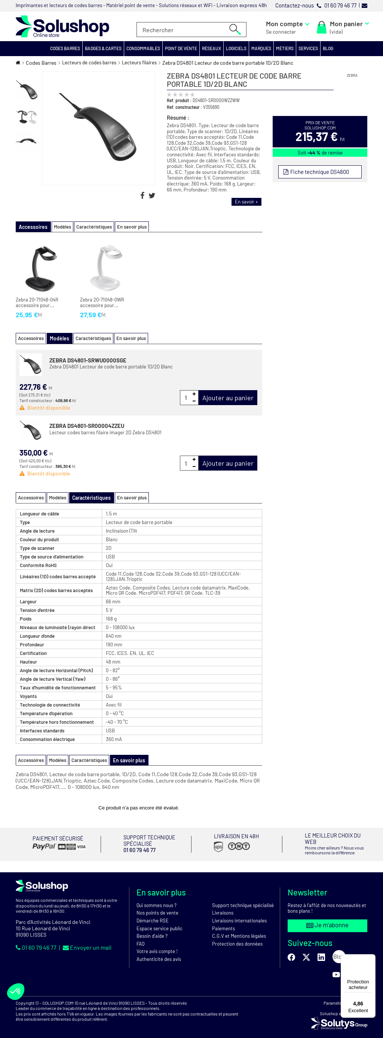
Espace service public (160, 923)
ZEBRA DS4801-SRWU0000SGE (87, 359)
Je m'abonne (327, 920)
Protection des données (237, 938)
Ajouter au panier (228, 397)
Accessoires (31, 338)
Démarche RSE (153, 915)
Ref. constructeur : (184, 107)
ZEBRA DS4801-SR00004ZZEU (86, 425)
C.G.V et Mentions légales (239, 931)
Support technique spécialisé (243, 900)
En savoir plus (127, 227)
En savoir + (246, 202)
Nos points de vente (157, 908)
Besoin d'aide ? (152, 931)
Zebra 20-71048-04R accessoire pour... (37, 302)
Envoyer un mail (87, 942)
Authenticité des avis (159, 954)
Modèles (57, 227)
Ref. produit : (179, 100)
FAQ (140, 938)
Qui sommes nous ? (157, 900)
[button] (65, 48)
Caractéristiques (89, 227)
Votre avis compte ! (157, 946)
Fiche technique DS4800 (318, 171)
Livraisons (222, 908)
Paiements (223, 923)
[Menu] (371, 958)
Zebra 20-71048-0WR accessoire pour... (102, 302)
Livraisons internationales (239, 915)
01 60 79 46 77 (37, 942)
